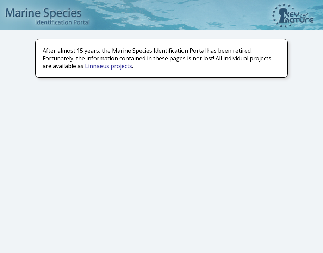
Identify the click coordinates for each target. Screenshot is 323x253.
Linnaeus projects (108, 66)
